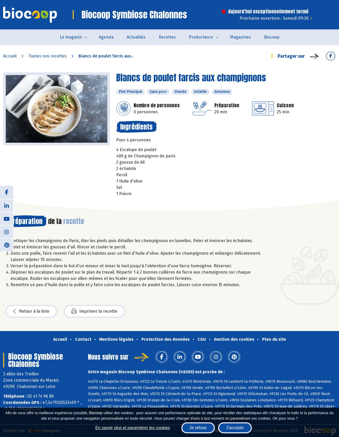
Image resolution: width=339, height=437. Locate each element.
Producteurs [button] (201, 37)
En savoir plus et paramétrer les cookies (132, 427)
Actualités (136, 37)
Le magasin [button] (71, 37)
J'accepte (235, 427)
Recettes (167, 37)
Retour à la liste (31, 311)
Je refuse (198, 427)
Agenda (106, 37)
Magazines (240, 37)
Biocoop (271, 37)
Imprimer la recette (94, 311)
